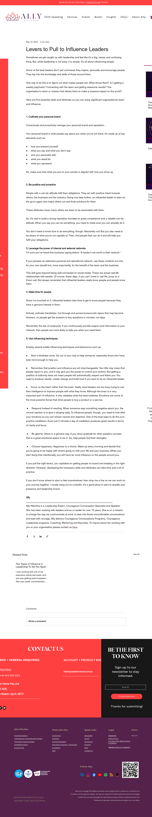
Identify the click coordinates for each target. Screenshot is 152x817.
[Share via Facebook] (27, 536)
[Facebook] (94, 775)
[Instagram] (88, 775)
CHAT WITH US (93, 3)
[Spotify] (105, 775)
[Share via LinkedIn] (40, 536)
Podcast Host (19, 748)
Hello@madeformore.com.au (78, 672)
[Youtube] (4, 708)
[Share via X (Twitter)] (34, 536)
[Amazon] (117, 775)
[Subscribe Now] (126, 696)
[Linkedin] (82, 775)
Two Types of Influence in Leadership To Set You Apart (31, 565)
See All (136, 554)
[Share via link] (47, 536)
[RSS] (111, 775)
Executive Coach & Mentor (24, 742)
